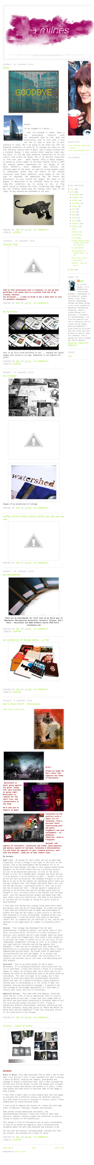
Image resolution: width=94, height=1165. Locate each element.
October (75, 200)
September (76, 203)
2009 (72, 269)
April (74, 218)
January (75, 226)
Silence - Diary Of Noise (17, 1026)
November (76, 197)
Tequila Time (10, 244)
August (75, 206)
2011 (72, 189)
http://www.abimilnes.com (78, 150)
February (76, 223)
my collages (10, 376)
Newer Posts (8, 1148)
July (74, 209)
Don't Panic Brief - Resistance (21, 704)
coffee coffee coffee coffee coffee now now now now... (80, 243)
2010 (72, 192)
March (74, 221)
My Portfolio (10, 312)
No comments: (42, 230)
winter (17, 232)
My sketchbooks (11, 575)
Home (34, 1148)
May (73, 215)
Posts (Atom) (20, 1151)
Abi (82, 281)
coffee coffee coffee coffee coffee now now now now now (33, 518)
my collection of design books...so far (26, 640)
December (76, 194)
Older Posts (59, 1148)
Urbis (6, 68)
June (74, 212)
